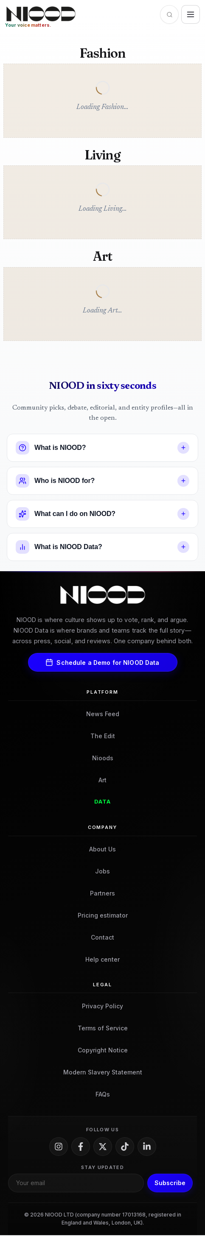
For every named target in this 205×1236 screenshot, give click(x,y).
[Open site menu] (190, 14)
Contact (102, 937)
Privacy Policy (102, 1006)
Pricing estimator (103, 915)
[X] (102, 1147)
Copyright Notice (103, 1051)
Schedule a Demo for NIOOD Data (102, 663)
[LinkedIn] (147, 1147)
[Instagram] (58, 1147)
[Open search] (169, 14)
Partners (102, 893)
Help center (102, 959)
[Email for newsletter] (76, 1183)
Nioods (102, 758)
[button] (102, 449)
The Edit (102, 736)
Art (102, 257)
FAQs (102, 1095)
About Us (102, 849)
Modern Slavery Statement (102, 1073)
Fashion (102, 53)
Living (102, 155)
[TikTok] (124, 1147)
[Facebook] (80, 1147)
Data (102, 802)
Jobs (102, 871)
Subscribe (169, 1183)
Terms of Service (103, 1028)
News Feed (102, 714)
